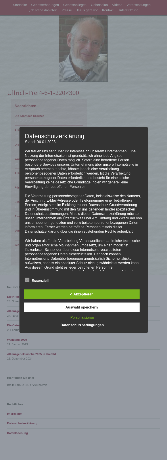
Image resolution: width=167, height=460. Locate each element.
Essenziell (37, 280)
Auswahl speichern (81, 307)
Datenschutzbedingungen (82, 325)
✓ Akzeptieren (82, 294)
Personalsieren (82, 317)
